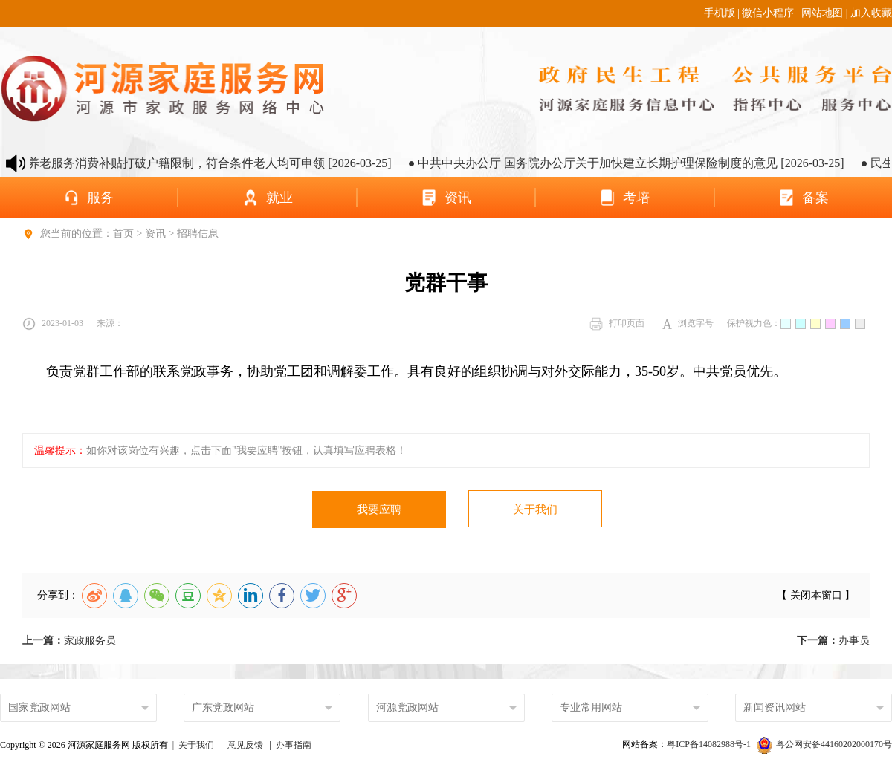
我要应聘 (379, 509)
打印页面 (616, 324)
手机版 (719, 13)
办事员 (833, 640)
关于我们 (535, 509)
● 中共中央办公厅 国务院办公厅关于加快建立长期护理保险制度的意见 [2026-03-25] (643, 163)
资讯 (155, 233)
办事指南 (293, 745)
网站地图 (822, 13)
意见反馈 (245, 745)
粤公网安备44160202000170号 (824, 744)
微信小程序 (768, 13)
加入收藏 (871, 13)
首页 (123, 233)
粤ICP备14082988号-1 (710, 744)
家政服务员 (69, 640)
